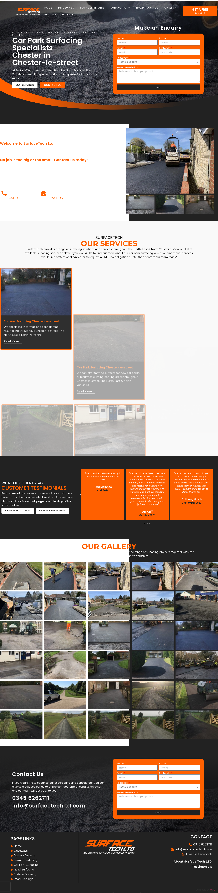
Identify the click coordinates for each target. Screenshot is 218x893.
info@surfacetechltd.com (76, 194)
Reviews (50, 14)
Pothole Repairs (92, 7)
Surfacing (120, 7)
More (68, 14)
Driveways (66, 7)
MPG (212, 889)
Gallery (170, 7)
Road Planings (147, 7)
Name (120, 38)
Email (120, 48)
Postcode (165, 48)
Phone (163, 38)
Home (48, 7)
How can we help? (127, 67)
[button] (144, 523)
